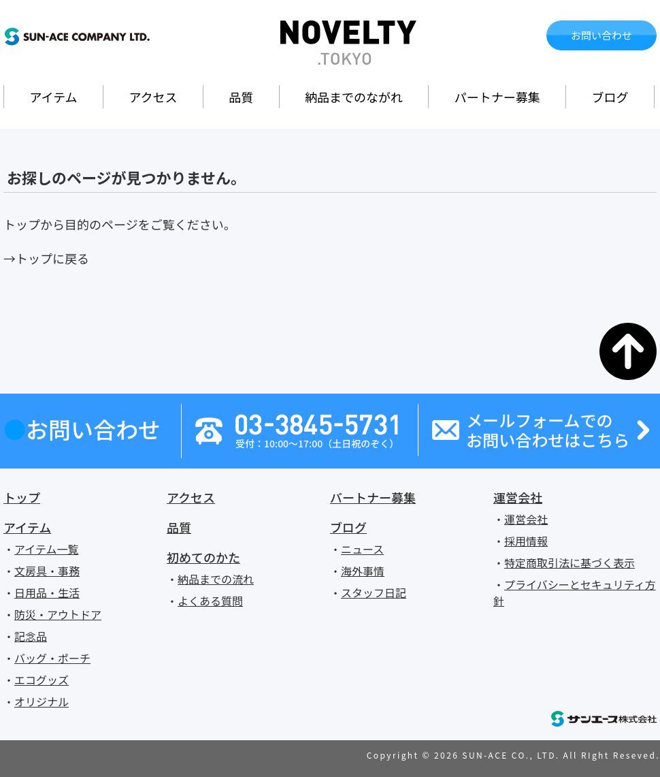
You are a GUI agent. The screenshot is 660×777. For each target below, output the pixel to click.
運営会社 (517, 497)
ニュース (362, 549)
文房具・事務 (47, 570)
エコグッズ (41, 679)
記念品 (30, 636)
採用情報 (526, 541)
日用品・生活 (47, 592)
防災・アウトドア (57, 614)
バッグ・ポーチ (52, 658)
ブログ (610, 97)
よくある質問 (210, 600)
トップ (21, 497)
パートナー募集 (497, 97)
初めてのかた (203, 557)
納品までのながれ (354, 97)
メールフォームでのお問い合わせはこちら (547, 430)
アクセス (153, 97)
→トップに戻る (46, 258)
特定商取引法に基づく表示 (569, 562)
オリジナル (41, 701)
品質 (241, 97)
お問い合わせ (601, 35)
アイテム (53, 97)
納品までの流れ (216, 579)
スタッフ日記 (373, 592)
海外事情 (362, 570)
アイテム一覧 (46, 549)
